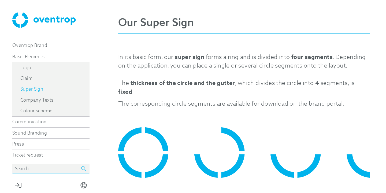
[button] (84, 185)
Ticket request (27, 155)
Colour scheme (36, 111)
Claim (26, 78)
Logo (25, 67)
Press (18, 144)
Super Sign (31, 89)
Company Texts (36, 100)
